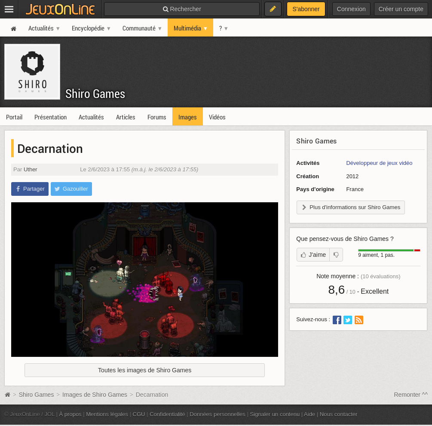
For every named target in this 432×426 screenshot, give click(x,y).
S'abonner (305, 9)
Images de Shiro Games (94, 394)
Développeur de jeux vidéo (379, 163)
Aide (309, 414)
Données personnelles (217, 414)
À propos (70, 414)
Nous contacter (339, 414)
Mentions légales (107, 414)
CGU (139, 414)
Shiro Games (95, 93)
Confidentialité (167, 414)
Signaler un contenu (275, 414)
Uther (30, 169)
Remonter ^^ (411, 394)
